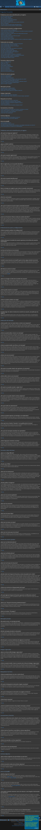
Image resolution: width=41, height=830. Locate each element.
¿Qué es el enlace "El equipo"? (6, 83)
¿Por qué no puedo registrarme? (7, 18)
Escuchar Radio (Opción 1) (16, 825)
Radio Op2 (12, 6)
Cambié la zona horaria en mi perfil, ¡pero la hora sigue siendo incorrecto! (14, 33)
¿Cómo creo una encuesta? (6, 47)
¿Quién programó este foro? (6, 122)
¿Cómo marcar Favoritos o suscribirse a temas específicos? (12, 110)
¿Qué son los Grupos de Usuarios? (7, 77)
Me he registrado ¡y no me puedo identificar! (9, 19)
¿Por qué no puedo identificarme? (7, 20)
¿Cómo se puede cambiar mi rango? (7, 38)
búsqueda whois (12, 796)
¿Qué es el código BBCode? (6, 61)
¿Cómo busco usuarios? (5, 103)
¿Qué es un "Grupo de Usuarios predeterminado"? (10, 82)
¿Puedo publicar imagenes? (6, 65)
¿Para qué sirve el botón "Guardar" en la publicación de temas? (12, 55)
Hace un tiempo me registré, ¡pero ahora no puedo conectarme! (12, 22)
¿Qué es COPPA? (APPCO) (6, 17)
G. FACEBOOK (20, 6)
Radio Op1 (7, 6)
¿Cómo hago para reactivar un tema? (7, 57)
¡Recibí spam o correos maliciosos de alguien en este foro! (11, 90)
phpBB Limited (9, 776)
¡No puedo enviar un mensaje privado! (8, 88)
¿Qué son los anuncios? (5, 67)
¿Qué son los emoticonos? (6, 64)
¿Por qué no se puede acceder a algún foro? (9, 50)
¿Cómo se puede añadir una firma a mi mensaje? (10, 45)
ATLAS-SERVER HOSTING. (22, 823)
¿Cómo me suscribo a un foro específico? (8, 111)
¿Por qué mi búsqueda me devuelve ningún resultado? (11, 101)
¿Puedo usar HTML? (4, 63)
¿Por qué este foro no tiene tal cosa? (7, 123)
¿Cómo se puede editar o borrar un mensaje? (9, 44)
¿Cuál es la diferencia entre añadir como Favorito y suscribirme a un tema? (14, 109)
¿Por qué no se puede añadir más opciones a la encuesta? (11, 48)
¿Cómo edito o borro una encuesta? (7, 49)
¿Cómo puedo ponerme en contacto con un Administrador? (11, 126)
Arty (22, 822)
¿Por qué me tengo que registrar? (7, 16)
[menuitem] (3, 7)
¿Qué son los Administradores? (6, 75)
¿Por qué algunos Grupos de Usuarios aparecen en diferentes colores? (14, 81)
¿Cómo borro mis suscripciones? (7, 112)
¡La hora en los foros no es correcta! (7, 32)
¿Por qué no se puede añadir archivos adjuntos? (9, 51)
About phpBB (13, 777)
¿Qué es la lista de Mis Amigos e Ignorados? (9, 94)
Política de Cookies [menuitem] (14, 820)
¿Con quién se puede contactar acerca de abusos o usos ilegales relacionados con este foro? (18, 125)
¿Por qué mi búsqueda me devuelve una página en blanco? (12, 102)
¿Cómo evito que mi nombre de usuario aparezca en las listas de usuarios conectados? (17, 31)
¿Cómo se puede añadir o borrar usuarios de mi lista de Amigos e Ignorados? (15, 95)
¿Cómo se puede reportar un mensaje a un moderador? (11, 54)
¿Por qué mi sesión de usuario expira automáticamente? (11, 24)
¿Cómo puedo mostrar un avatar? (7, 36)
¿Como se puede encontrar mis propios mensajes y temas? (12, 104)
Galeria (40, 6)
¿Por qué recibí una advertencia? (7, 52)
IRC (15, 6)
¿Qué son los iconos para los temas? (7, 71)
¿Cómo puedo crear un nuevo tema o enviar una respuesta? (12, 43)
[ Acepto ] (36, 828)
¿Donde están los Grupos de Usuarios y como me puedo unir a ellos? (13, 79)
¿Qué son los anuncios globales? (7, 66)
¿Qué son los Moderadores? (6, 76)
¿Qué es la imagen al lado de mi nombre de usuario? (10, 35)
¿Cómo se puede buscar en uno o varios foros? (9, 100)
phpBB (8, 273)
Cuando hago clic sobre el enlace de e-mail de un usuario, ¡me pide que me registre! (16, 39)
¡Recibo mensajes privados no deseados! (8, 89)
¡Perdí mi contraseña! (5, 23)
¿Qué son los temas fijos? (5, 68)
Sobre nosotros (21, 820)
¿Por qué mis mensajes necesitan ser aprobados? (10, 56)
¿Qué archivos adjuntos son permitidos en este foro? (10, 117)
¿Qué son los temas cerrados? (6, 70)
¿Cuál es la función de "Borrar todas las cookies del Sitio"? (11, 25)
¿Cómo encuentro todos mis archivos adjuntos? (9, 118)
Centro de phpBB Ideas (15, 785)
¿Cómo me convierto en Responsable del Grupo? (10, 80)
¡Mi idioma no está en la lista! (6, 34)
